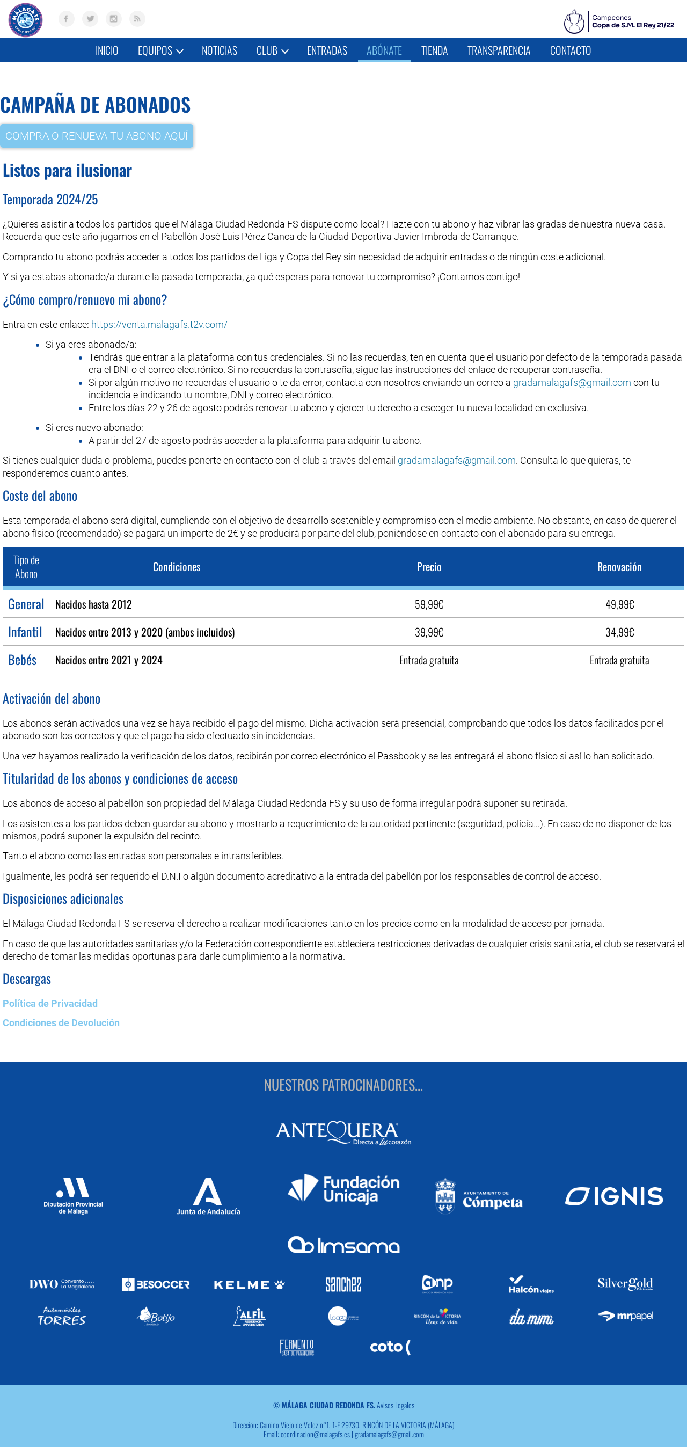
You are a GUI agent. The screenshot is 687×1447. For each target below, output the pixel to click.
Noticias (219, 50)
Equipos (161, 50)
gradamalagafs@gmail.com (572, 382)
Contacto (570, 50)
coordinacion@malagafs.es (315, 1420)
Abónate (384, 50)
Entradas (327, 50)
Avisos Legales (395, 1392)
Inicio (107, 50)
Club (273, 50)
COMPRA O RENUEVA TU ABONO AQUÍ (96, 135)
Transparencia (499, 50)
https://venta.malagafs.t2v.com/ (159, 324)
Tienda (434, 50)
